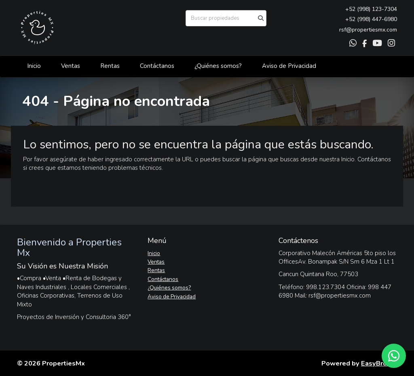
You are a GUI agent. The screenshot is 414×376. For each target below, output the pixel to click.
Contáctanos (157, 66)
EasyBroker (379, 363)
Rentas (110, 66)
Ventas (70, 66)
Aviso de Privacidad (289, 66)
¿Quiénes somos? (218, 66)
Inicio (34, 66)
